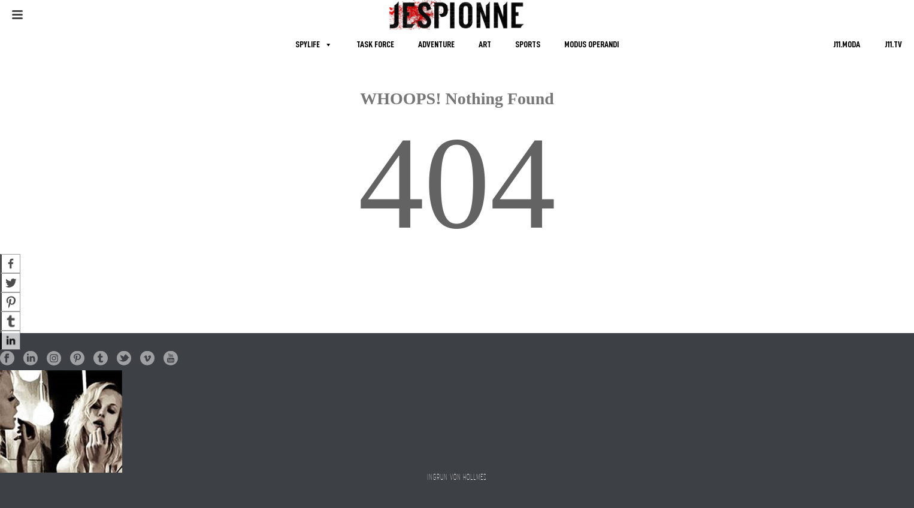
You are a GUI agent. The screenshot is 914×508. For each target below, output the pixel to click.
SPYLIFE (307, 44)
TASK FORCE (375, 44)
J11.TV (893, 44)
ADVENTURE (436, 44)
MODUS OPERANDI (591, 44)
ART (485, 44)
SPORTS (527, 44)
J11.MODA (846, 44)
